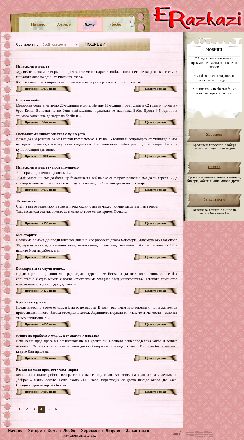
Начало (38, 24)
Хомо (90, 24)
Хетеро (64, 24)
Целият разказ (155, 88)
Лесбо (115, 24)
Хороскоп (214, 134)
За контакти (214, 199)
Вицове (214, 167)
